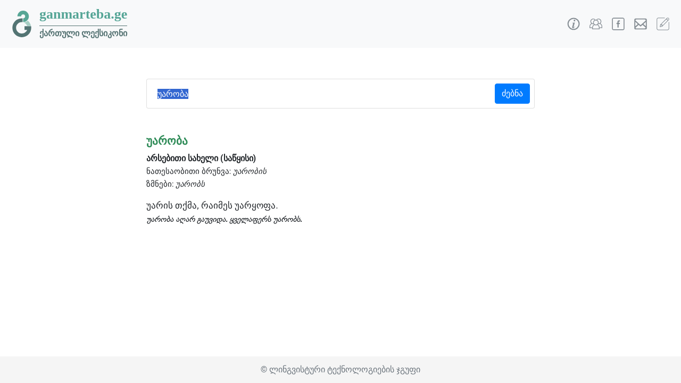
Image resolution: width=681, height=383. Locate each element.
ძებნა (512, 93)
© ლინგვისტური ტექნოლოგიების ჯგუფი (340, 369)
